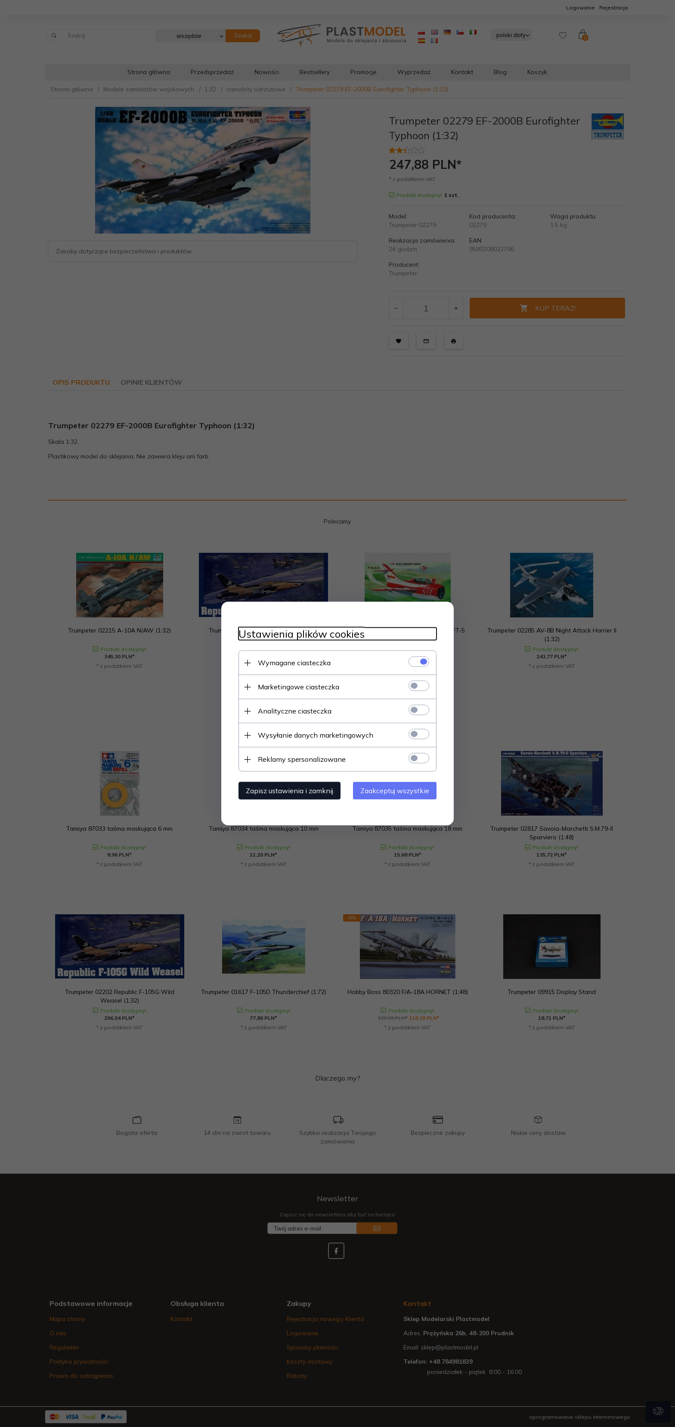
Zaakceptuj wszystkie (394, 790)
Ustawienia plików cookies (301, 634)
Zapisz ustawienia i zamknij (289, 790)
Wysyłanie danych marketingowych (315, 735)
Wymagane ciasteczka (294, 662)
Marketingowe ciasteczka (298, 686)
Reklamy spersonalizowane (302, 759)
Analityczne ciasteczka (294, 711)
